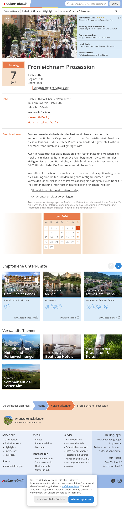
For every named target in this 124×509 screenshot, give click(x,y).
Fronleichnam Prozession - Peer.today (53, 190)
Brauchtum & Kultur (103, 347)
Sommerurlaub (43, 462)
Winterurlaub (42, 469)
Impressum (115, 443)
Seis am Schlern (107, 300)
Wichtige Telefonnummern (78, 462)
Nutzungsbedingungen (109, 439)
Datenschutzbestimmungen (108, 447)
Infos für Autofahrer (77, 450)
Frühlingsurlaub (44, 458)
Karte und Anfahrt (76, 443)
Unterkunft (65, 11)
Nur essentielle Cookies (50, 499)
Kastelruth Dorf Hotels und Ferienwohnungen (21, 347)
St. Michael (23, 300)
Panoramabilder (44, 443)
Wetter (69, 466)
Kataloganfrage (74, 439)
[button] (118, 266)
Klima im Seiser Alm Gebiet (78, 458)
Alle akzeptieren (81, 499)
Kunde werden (112, 466)
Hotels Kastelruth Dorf (43, 123)
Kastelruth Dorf (37, 99)
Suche (115, 3)
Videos (38, 439)
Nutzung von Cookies (110, 450)
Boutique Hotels (62, 347)
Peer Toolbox (113, 462)
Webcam (40, 447)
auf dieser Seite (70, 486)
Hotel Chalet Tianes (21, 296)
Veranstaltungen (14, 466)
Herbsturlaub (42, 466)
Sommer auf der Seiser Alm (21, 376)
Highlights (49, 11)
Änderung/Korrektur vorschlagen (50, 196)
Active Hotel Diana (103, 296)
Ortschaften (10, 11)
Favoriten (84, 11)
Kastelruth (34, 75)
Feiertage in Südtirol (77, 454)
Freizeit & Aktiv (30, 11)
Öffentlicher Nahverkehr (78, 447)
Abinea (62, 296)
